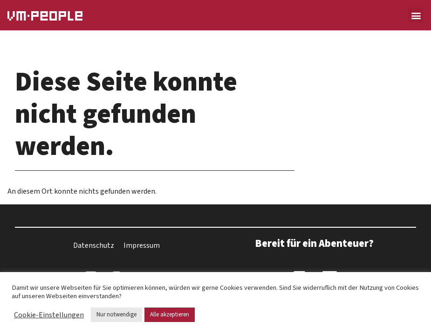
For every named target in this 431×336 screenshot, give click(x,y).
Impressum (141, 245)
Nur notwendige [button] (116, 314)
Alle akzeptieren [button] (169, 314)
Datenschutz (93, 245)
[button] (416, 15)
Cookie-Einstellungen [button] (49, 315)
